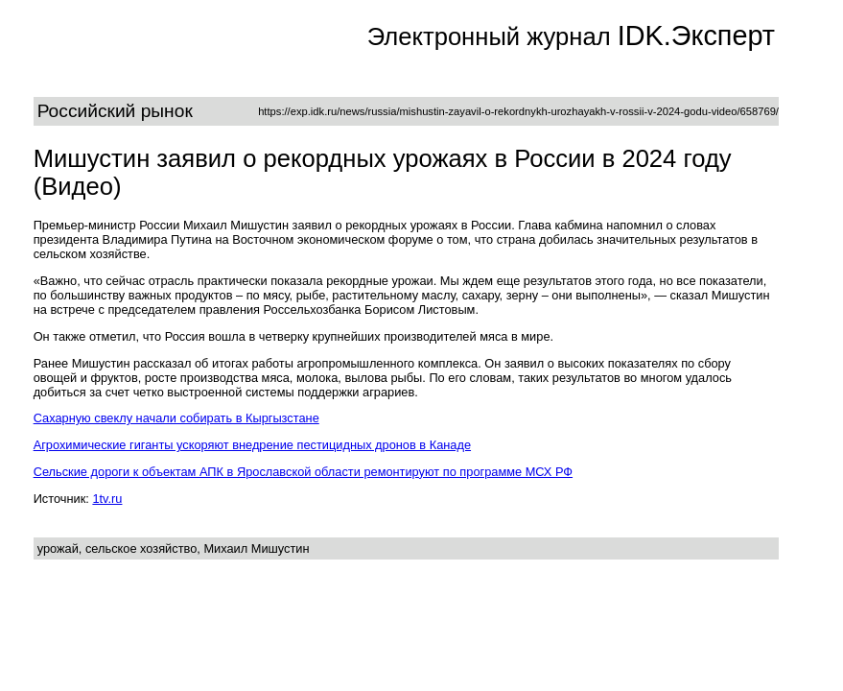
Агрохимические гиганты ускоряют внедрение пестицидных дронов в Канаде (252, 445)
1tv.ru (107, 498)
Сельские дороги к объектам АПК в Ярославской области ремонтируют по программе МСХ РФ (303, 472)
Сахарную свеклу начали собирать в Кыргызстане (176, 418)
